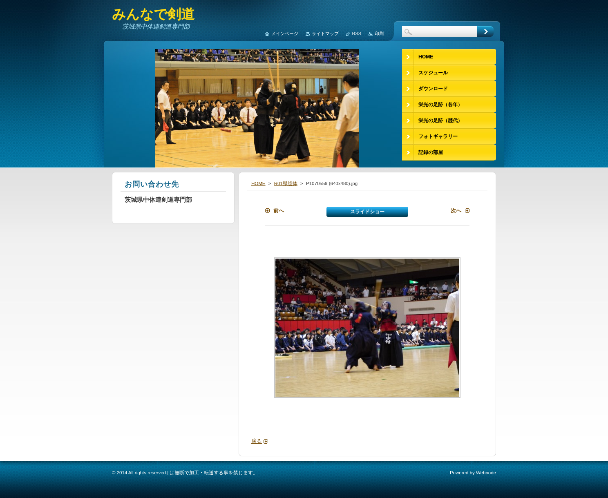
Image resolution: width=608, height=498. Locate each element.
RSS (356, 33)
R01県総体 (285, 183)
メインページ (284, 33)
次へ (456, 211)
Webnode (486, 472)
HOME (258, 183)
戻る (256, 441)
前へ (278, 211)
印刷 (379, 33)
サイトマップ (325, 33)
